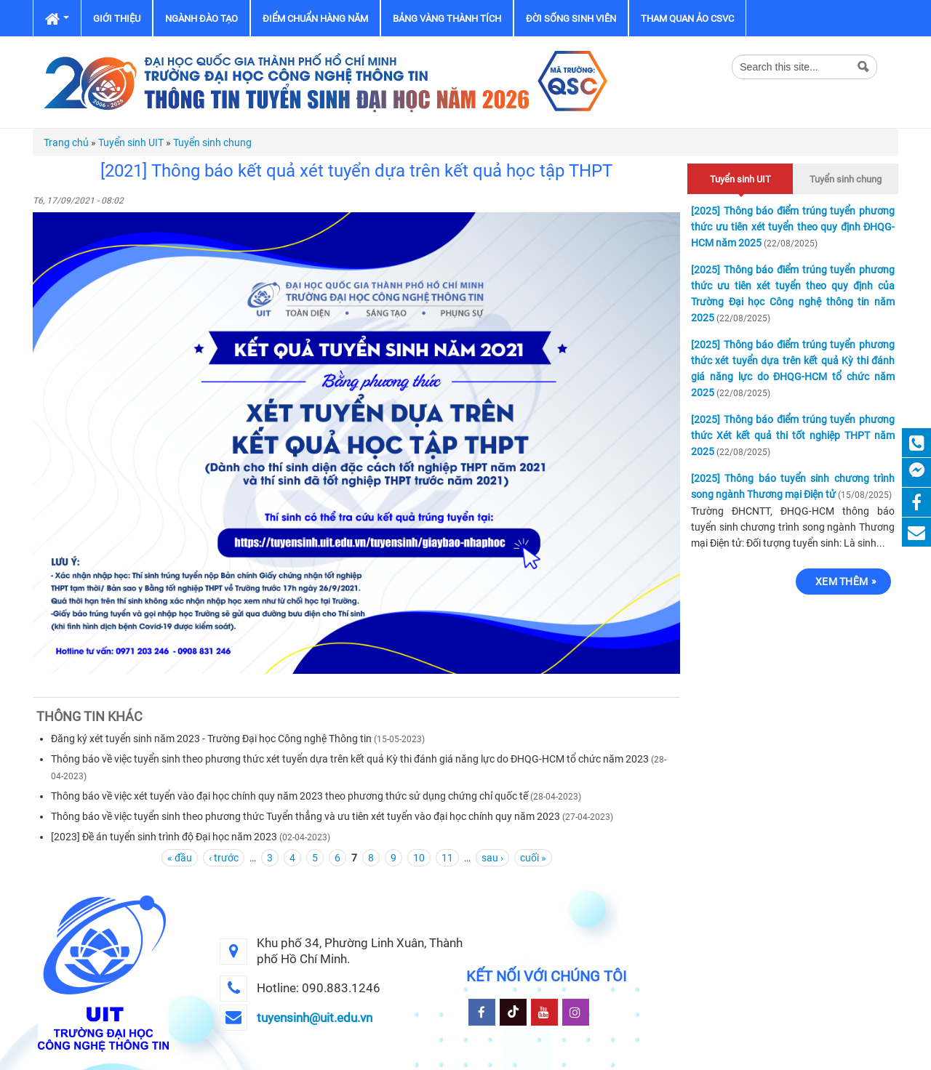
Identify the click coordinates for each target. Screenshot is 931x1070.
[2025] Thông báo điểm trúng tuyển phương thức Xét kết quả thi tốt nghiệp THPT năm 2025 (793, 435)
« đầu (179, 858)
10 (419, 858)
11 (447, 858)
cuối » (533, 858)
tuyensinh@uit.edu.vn (314, 1017)
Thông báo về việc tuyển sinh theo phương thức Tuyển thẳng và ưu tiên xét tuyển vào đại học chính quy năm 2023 (305, 816)
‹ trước (224, 858)
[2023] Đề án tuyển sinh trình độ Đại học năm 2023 (164, 836)
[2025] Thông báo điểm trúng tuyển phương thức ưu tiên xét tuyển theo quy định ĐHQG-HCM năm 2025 (793, 227)
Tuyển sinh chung (212, 142)
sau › (492, 858)
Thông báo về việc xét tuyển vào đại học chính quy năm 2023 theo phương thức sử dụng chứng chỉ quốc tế (289, 796)
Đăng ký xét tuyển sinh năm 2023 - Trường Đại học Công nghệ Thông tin (211, 738)
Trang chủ (66, 142)
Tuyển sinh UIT (131, 142)
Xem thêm (841, 581)
